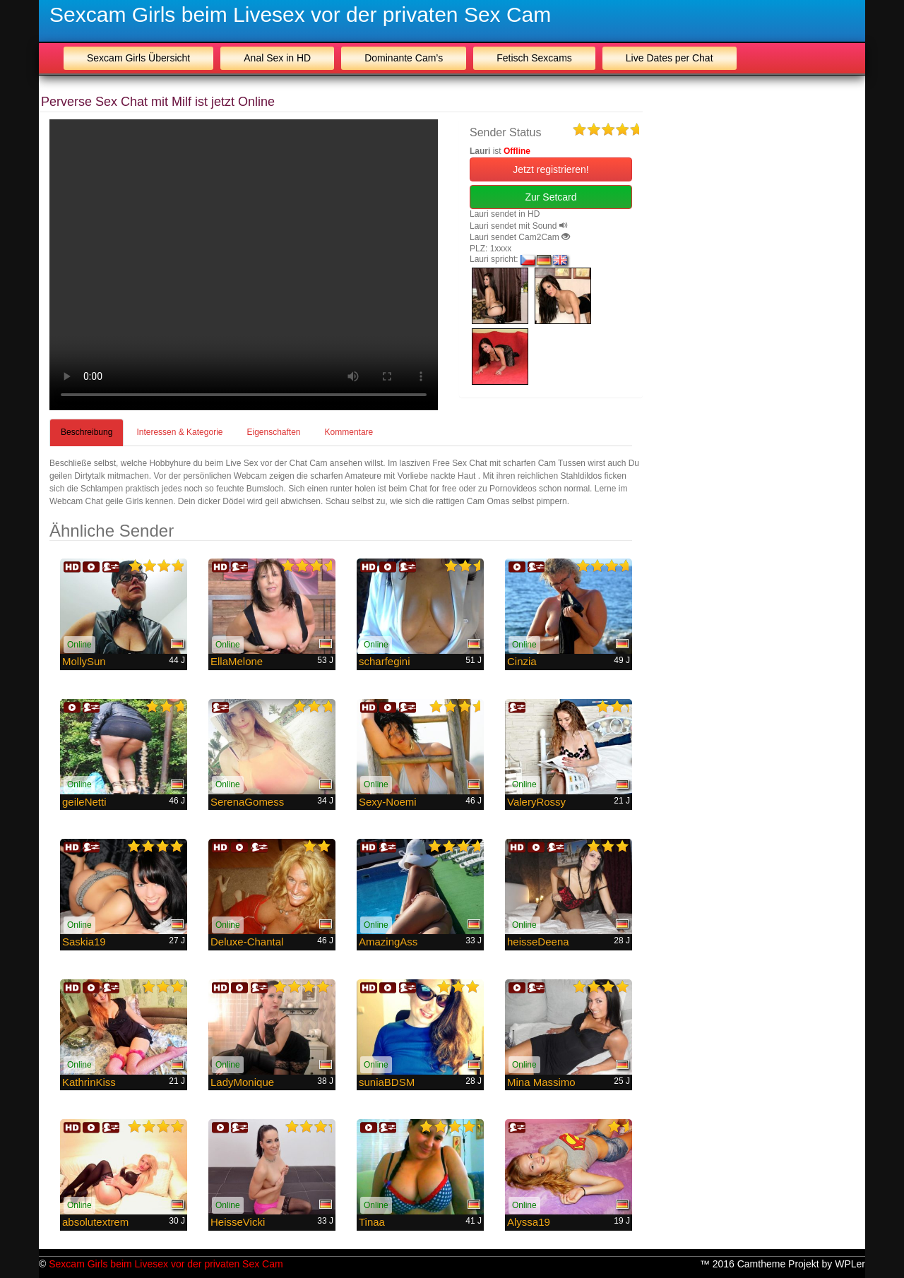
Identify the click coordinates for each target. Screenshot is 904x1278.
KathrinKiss (89, 1082)
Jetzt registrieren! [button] (550, 169)
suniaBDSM (387, 1082)
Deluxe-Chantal (246, 942)
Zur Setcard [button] (550, 197)
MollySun (84, 661)
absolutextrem (95, 1222)
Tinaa (372, 1222)
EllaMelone (236, 661)
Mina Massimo (541, 1082)
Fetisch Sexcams (534, 58)
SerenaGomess (247, 802)
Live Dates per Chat (669, 58)
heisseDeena (538, 942)
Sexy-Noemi (388, 802)
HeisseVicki (237, 1222)
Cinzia (522, 661)
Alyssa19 (528, 1222)
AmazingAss (388, 942)
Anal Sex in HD (277, 58)
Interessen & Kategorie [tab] (179, 432)
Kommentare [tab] (349, 432)
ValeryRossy (536, 802)
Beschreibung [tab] (86, 432)
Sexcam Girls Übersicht (138, 58)
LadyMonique (242, 1082)
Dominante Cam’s (403, 58)
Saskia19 (84, 942)
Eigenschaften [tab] (273, 432)
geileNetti (84, 802)
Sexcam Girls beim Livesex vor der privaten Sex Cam (300, 14)
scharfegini (384, 661)
